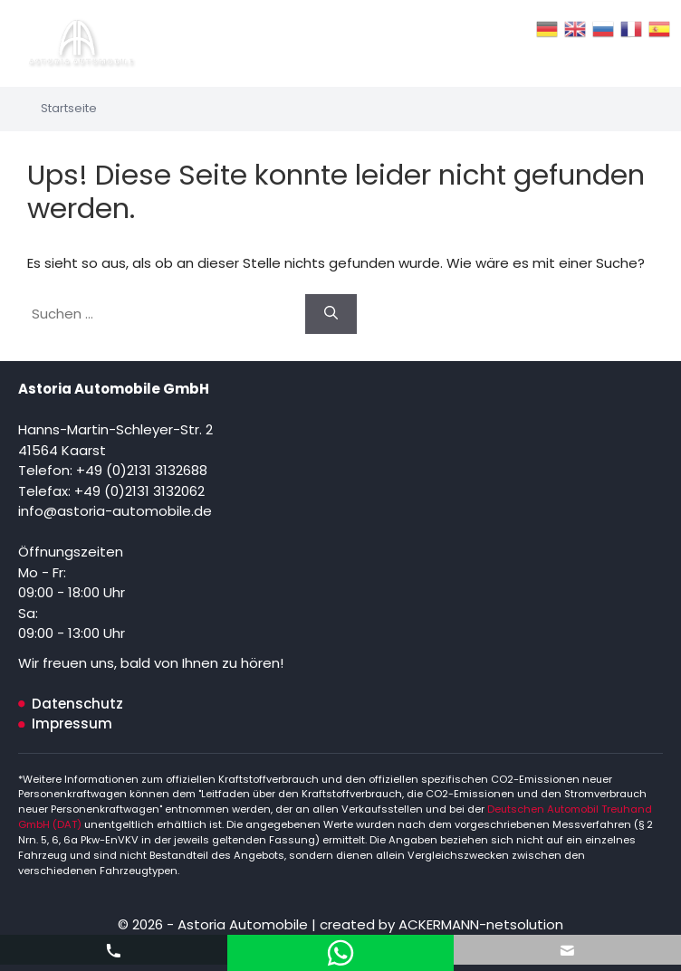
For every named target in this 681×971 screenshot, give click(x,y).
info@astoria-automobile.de (115, 510)
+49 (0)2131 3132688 (141, 470)
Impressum (72, 723)
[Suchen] (331, 314)
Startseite (69, 108)
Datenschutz (77, 703)
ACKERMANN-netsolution (479, 924)
